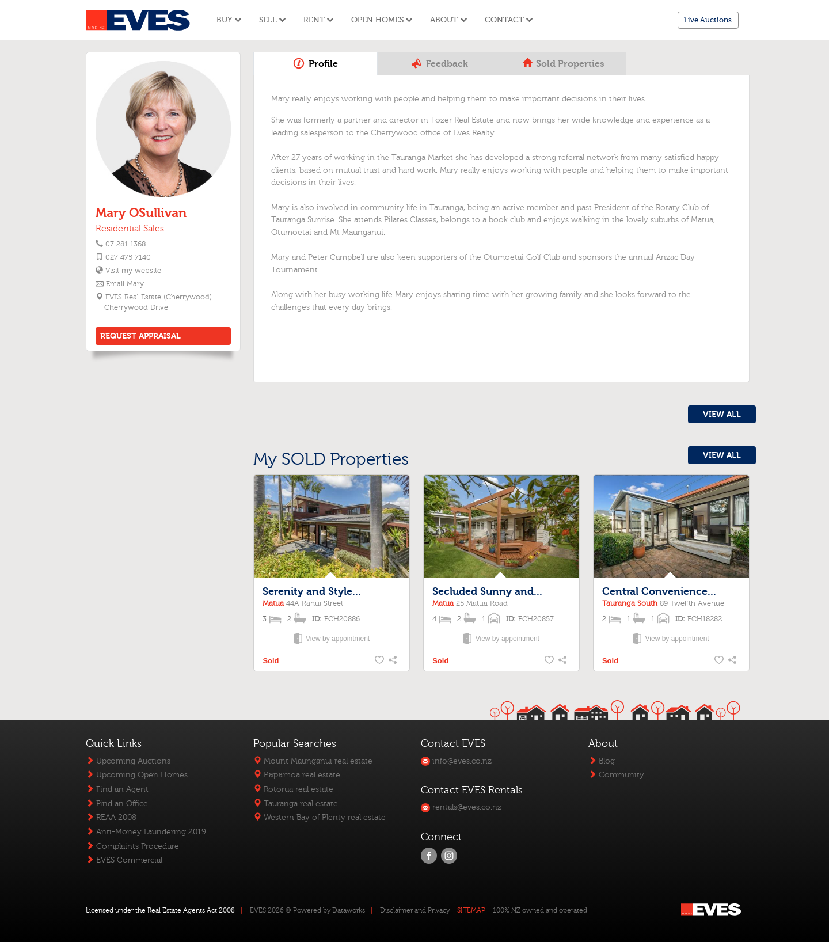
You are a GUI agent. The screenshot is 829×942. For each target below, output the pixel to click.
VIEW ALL (722, 414)
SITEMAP (471, 910)
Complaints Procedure (132, 846)
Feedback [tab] (439, 63)
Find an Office (117, 803)
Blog (601, 761)
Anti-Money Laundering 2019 (146, 832)
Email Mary (125, 284)
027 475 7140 (128, 257)
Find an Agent (117, 789)
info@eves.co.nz (456, 761)
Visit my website (132, 271)
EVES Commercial (124, 860)
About (448, 20)
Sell (272, 20)
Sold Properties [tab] (563, 64)
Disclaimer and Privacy (415, 910)
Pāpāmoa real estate (296, 775)
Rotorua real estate (293, 789)
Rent (318, 20)
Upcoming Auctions (128, 761)
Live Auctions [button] (708, 20)
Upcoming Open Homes (137, 775)
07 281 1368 (125, 244)
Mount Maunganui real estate (312, 761)
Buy (228, 20)
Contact (509, 20)
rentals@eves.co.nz (461, 807)
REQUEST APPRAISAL (140, 336)
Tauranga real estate (295, 803)
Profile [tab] (315, 63)
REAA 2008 (111, 817)
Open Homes (382, 20)
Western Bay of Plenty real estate (319, 817)
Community (616, 775)
